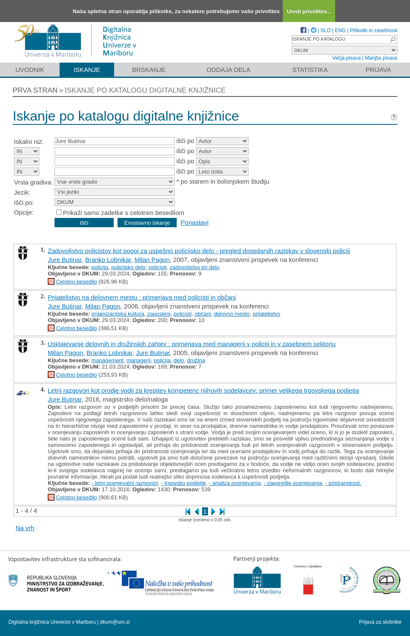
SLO (325, 30)
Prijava (378, 69)
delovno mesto (232, 314)
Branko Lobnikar (108, 259)
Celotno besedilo (76, 281)
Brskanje (148, 69)
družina (196, 360)
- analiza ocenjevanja (235, 483)
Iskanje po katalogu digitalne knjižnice (145, 90)
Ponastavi (194, 222)
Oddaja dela (228, 69)
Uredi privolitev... (309, 11)
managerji (138, 360)
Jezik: (22, 192)
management (107, 360)
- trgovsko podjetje (183, 483)
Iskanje (87, 69)
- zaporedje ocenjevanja (293, 483)
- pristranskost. (343, 483)
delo (179, 360)
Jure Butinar (65, 259)
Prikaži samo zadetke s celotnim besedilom (123, 212)
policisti (157, 267)
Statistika (310, 69)
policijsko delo (128, 267)
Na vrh (25, 527)
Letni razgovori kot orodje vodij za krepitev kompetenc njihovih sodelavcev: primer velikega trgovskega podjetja (203, 390)
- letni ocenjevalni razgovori (124, 483)
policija (99, 267)
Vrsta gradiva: (33, 182)
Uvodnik (29, 69)
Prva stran (35, 90)
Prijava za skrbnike (380, 622)
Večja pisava (346, 58)
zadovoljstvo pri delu (194, 267)
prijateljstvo (266, 314)
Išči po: (24, 202)
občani (203, 314)
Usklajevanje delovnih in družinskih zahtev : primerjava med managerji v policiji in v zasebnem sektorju (192, 343)
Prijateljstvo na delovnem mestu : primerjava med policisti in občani (142, 297)
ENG (340, 30)
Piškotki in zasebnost (373, 30)
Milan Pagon (151, 259)
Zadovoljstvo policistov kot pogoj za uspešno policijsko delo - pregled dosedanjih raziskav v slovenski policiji (199, 250)
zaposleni (159, 314)
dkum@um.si (115, 622)
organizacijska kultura (117, 314)
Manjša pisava (381, 58)
